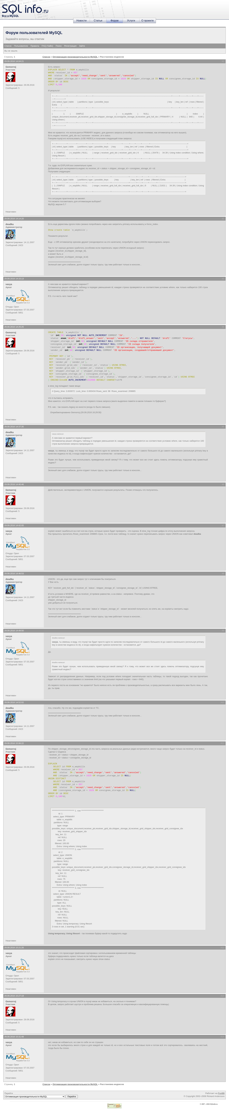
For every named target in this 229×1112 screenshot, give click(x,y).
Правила (34, 46)
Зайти (82, 46)
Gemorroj (11, 67)
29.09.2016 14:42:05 (14, 525)
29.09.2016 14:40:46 (14, 484)
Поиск (59, 46)
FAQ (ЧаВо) (47, 46)
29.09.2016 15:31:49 (14, 1036)
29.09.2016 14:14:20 (14, 218)
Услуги (131, 20)
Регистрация (70, 46)
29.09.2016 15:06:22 (14, 743)
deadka (10, 224)
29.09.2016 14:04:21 (14, 61)
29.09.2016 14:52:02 (14, 702)
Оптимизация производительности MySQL (75, 57)
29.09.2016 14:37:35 (14, 426)
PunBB (221, 1093)
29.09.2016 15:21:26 (14, 947)
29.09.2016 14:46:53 (14, 573)
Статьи (98, 20)
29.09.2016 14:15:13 (14, 278)
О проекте (147, 20)
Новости (81, 20)
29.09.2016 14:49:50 (14, 630)
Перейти (41, 1095)
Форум (114, 20)
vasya (9, 284)
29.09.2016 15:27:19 (14, 996)
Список (7, 46)
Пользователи (21, 46)
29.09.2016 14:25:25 (14, 327)
